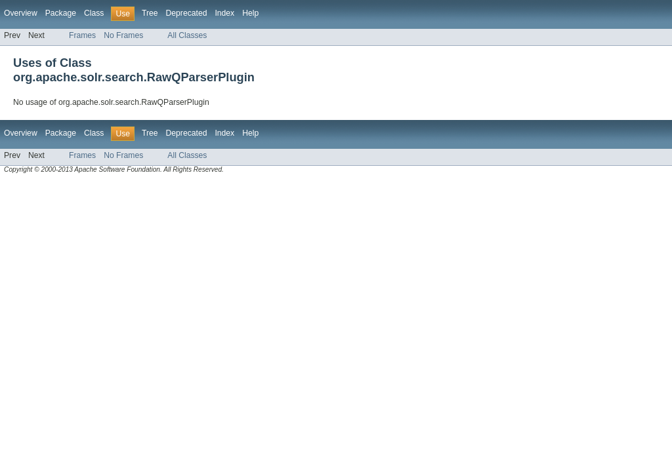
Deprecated (186, 13)
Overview (20, 13)
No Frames (123, 35)
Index (224, 13)
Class (94, 13)
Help (250, 13)
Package (60, 13)
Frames (82, 35)
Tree (150, 13)
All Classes (187, 35)
